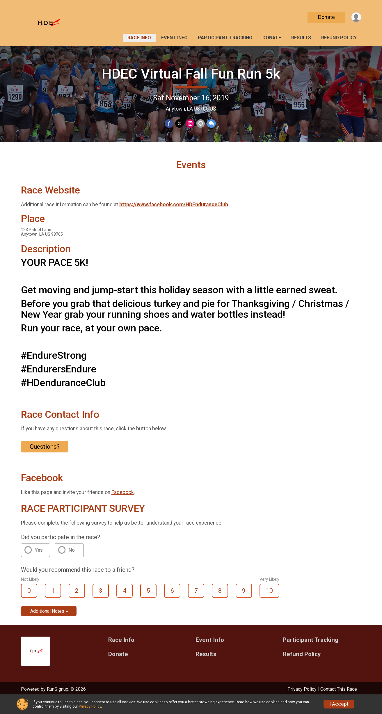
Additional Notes (47, 625)
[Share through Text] (210, 124)
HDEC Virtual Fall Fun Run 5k (191, 73)
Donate (325, 17)
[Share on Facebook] (169, 124)
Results (301, 37)
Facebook (122, 506)
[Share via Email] (200, 124)
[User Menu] (356, 17)
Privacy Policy (90, 706)
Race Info (139, 37)
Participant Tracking (225, 37)
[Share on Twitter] (179, 124)
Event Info (174, 37)
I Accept (339, 704)
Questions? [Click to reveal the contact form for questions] (45, 460)
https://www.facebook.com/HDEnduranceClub (173, 219)
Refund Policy (339, 37)
